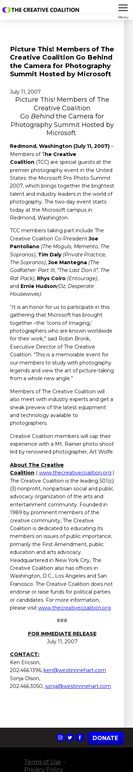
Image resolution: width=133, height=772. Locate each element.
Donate (105, 738)
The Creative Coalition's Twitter (70, 737)
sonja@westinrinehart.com (78, 686)
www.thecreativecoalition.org (75, 473)
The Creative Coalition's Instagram (60, 737)
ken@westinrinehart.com (75, 670)
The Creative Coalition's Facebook (80, 737)
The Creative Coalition (42, 9)
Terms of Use (42, 762)
